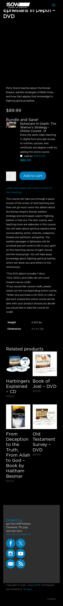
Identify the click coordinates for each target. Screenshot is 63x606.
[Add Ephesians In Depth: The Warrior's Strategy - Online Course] (21, 156)
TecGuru (28, 589)
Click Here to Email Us (18, 534)
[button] (11, 125)
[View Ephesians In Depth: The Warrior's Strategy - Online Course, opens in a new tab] (45, 130)
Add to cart (32, 176)
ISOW (37, 585)
